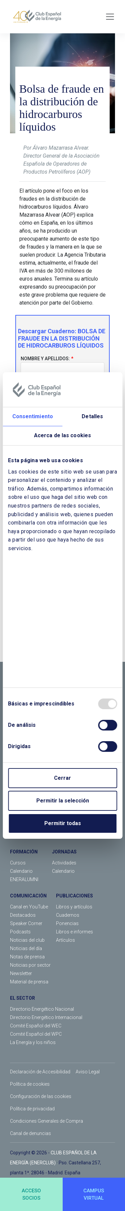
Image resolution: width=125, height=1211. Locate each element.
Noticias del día (26, 948)
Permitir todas (62, 823)
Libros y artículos (74, 906)
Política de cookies (30, 1084)
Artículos (65, 940)
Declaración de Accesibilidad (40, 1071)
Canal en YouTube (29, 906)
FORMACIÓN (24, 851)
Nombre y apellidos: (45, 358)
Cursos (18, 862)
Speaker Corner (26, 923)
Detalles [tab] (92, 416)
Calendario (21, 871)
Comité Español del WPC (36, 1034)
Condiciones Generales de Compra (46, 1121)
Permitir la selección (62, 800)
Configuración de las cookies (40, 1096)
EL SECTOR (22, 998)
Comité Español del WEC (35, 1025)
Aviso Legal (88, 1071)
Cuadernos (67, 915)
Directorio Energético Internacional (46, 1017)
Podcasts (20, 931)
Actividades (64, 862)
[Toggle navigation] (110, 17)
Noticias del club (27, 940)
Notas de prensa (27, 956)
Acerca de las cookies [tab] (62, 435)
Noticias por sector (30, 965)
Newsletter (21, 973)
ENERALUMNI (24, 879)
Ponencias (67, 923)
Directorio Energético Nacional (42, 1009)
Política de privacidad (32, 1108)
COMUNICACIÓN (28, 895)
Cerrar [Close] (62, 778)
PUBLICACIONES (74, 895)
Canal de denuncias (30, 1133)
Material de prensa (29, 981)
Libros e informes (74, 931)
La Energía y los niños (33, 1042)
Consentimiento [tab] (32, 416)
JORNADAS (64, 851)
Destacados (23, 915)
